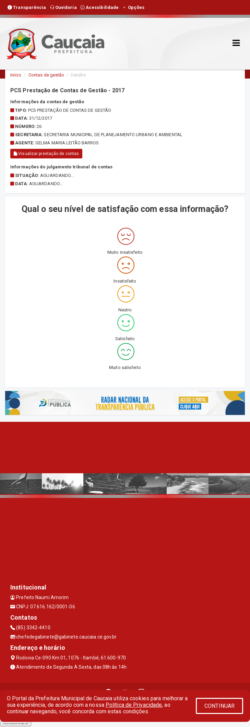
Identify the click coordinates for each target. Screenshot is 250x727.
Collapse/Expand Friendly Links (15, 724)
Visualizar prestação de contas (46, 153)
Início (15, 75)
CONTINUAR (219, 706)
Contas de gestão (46, 75)
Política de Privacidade (134, 705)
